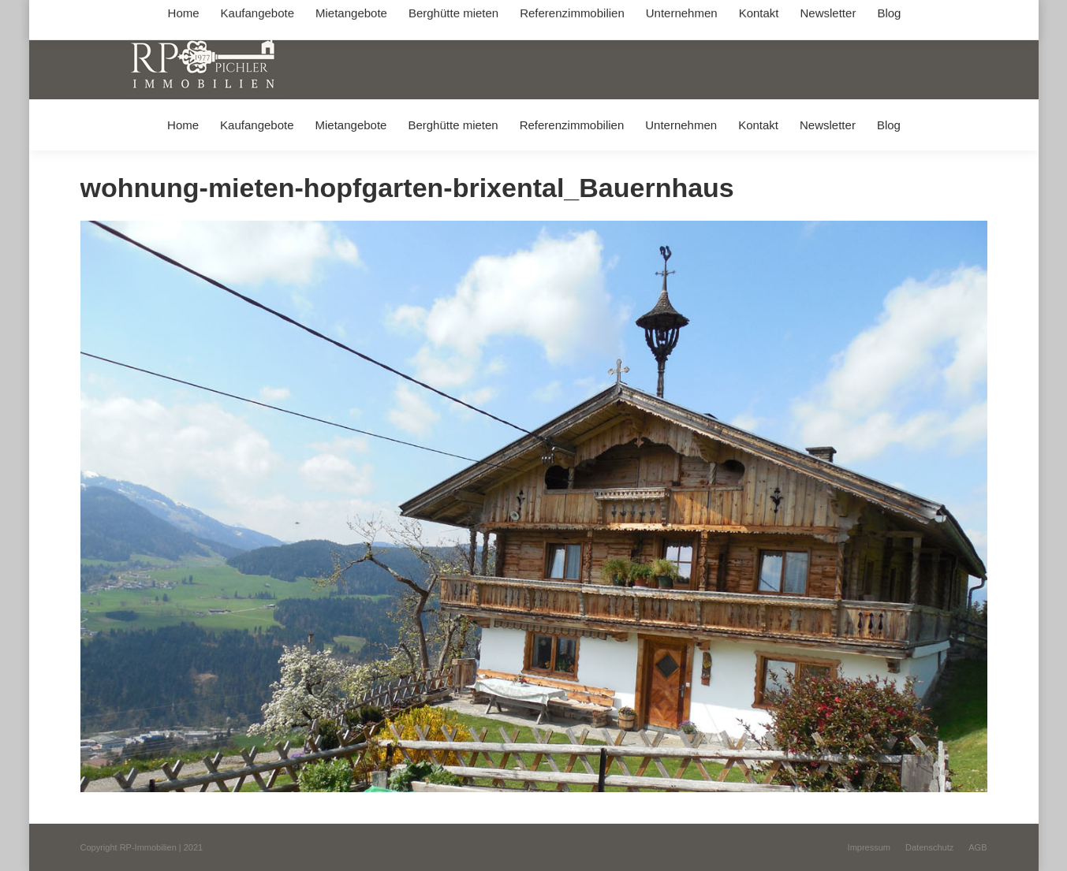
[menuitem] (182, 125)
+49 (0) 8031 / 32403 (330, 14)
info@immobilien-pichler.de (455, 14)
